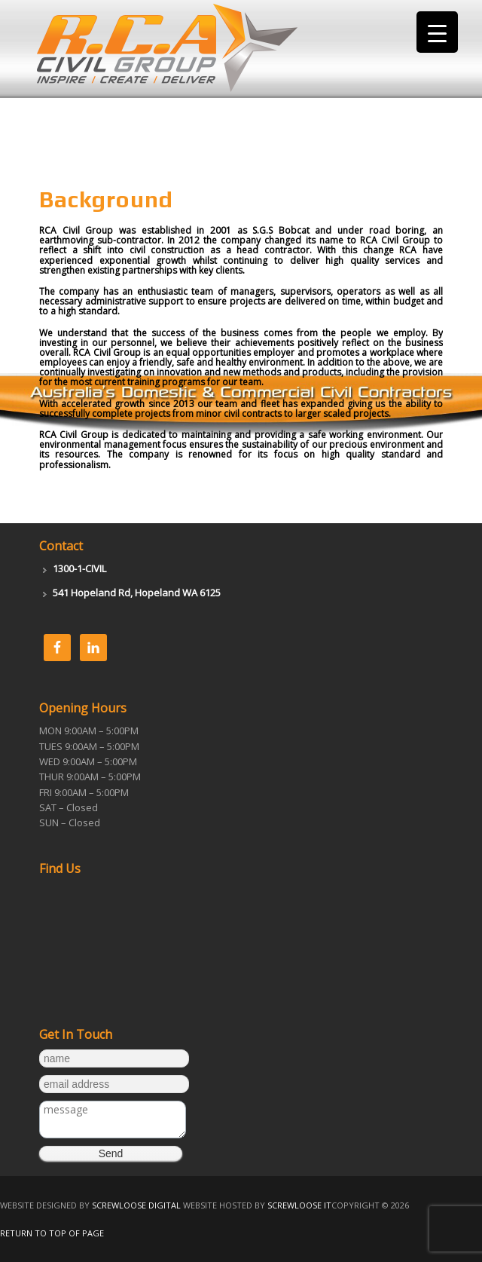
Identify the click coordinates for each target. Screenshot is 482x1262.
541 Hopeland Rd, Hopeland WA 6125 (137, 592)
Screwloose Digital (136, 1205)
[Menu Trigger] (437, 32)
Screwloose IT (299, 1205)
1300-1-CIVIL (79, 568)
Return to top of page (52, 1233)
